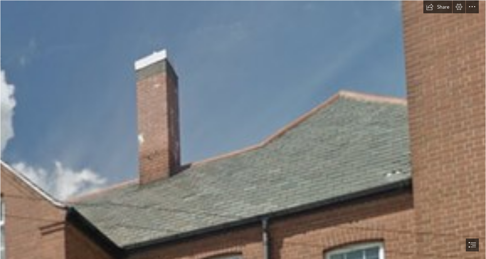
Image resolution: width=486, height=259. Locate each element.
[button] (437, 6)
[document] (243, 129)
